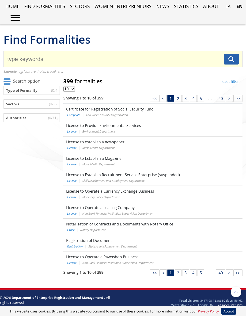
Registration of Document (89, 240)
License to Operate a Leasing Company (100, 207)
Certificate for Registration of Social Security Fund (110, 109)
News (162, 6)
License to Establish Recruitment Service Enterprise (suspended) (123, 174)
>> (238, 98)
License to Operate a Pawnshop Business (102, 256)
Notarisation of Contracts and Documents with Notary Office (119, 224)
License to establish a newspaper (95, 142)
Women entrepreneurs (123, 6)
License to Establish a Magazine (93, 158)
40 (221, 98)
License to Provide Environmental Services (103, 125)
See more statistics (229, 305)
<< (154, 98)
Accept (228, 311)
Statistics (186, 6)
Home (12, 6)
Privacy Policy (208, 311)
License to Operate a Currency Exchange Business (110, 191)
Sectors (80, 6)
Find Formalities (44, 6)
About (211, 6)
